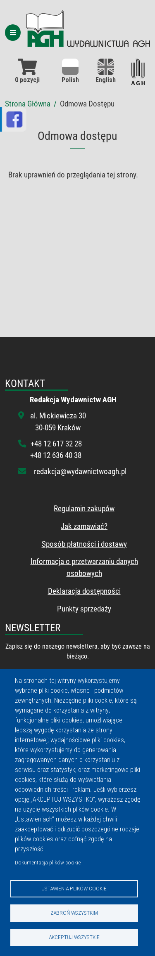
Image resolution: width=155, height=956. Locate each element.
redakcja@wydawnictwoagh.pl (80, 471)
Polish (70, 71)
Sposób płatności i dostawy (84, 544)
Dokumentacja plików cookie (48, 862)
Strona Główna (27, 104)
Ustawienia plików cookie (74, 888)
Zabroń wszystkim (74, 912)
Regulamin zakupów (84, 508)
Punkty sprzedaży (84, 609)
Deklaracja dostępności (84, 591)
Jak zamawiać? (84, 526)
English (105, 71)
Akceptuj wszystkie (74, 937)
